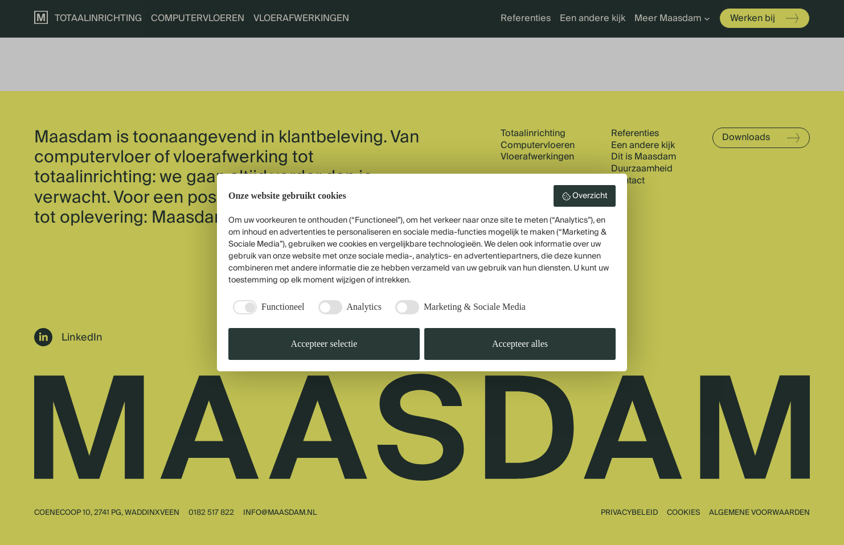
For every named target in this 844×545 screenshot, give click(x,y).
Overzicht (585, 196)
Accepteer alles (520, 344)
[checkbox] (266, 307)
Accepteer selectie (324, 344)
